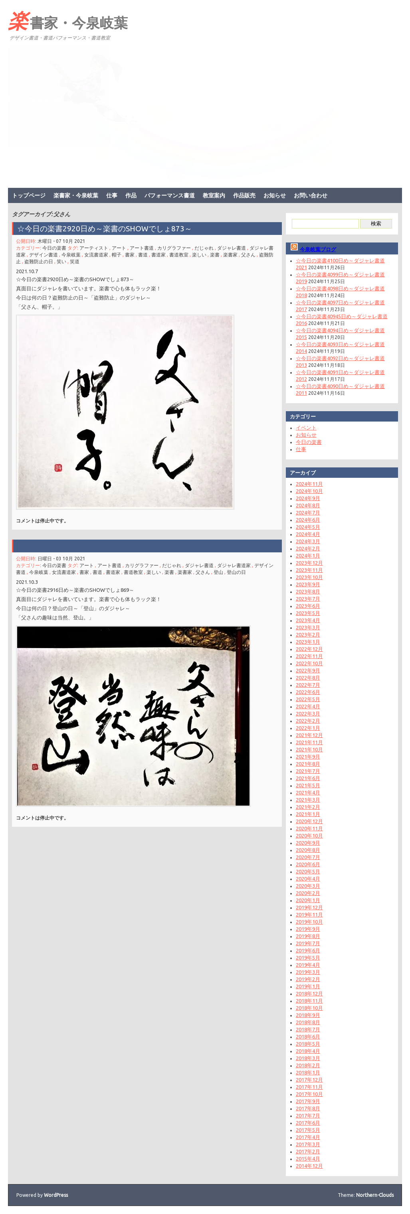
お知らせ (274, 195)
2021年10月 (309, 749)
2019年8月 (308, 936)
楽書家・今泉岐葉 (68, 20)
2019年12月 (309, 907)
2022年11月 (309, 656)
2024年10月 (309, 491)
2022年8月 (308, 677)
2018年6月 (308, 1036)
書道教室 (178, 254)
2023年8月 (308, 591)
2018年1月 (308, 1072)
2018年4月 (308, 1051)
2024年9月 (308, 498)
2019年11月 (309, 914)
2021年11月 (309, 742)
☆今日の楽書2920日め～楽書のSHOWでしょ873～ (108, 228)
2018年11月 (309, 1000)
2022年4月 (308, 706)
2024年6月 (308, 519)
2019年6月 (308, 950)
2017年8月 (308, 1108)
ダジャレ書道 (231, 247)
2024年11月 (309, 484)
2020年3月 (308, 886)
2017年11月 (309, 1087)
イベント (306, 427)
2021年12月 (309, 735)
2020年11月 (309, 828)
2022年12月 (309, 649)
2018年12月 (309, 993)
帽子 (116, 254)
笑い (61, 261)
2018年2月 (308, 1065)
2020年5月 (308, 871)
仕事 (111, 195)
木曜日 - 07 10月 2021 (61, 241)
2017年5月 (308, 1130)
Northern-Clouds (375, 1195)
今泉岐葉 (71, 254)
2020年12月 (309, 821)
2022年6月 (308, 692)
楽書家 (230, 254)
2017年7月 (308, 1115)
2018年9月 (308, 1015)
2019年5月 (308, 957)
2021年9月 (308, 756)
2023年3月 (308, 627)
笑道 (74, 261)
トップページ (29, 195)
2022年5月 (308, 699)
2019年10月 (309, 921)
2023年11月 (309, 570)
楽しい (199, 254)
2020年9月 (308, 842)
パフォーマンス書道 (170, 195)
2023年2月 (308, 634)
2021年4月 (308, 792)
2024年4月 (308, 534)
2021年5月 (308, 785)
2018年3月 (308, 1058)
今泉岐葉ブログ (318, 249)
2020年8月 (308, 850)
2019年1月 (308, 986)
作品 (131, 195)
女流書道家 (96, 254)
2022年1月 (308, 728)
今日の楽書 (54, 247)
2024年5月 (308, 527)
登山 (218, 572)
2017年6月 (308, 1122)
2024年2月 (308, 548)
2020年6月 (308, 864)
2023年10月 (309, 577)
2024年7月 (308, 512)
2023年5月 (308, 613)
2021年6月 (308, 778)
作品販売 (244, 195)
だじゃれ (204, 247)
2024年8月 (308, 505)
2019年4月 (308, 965)
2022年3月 (308, 713)
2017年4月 (308, 1137)
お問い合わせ (310, 195)
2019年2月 (308, 979)
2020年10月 (309, 835)
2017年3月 (308, 1144)
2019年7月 (308, 943)
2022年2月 (308, 720)
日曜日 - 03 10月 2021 (61, 558)
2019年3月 (308, 972)
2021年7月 (308, 771)
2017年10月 (309, 1094)
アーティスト (93, 247)
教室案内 (214, 195)
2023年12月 (309, 563)
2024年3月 (308, 541)
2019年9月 (308, 929)
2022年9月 (308, 670)
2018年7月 (308, 1029)
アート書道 (142, 247)
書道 (143, 254)
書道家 (158, 254)
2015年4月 (308, 1158)
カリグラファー (174, 247)
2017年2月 (308, 1151)
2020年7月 (308, 857)
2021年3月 (308, 799)
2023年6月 (308, 606)
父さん (248, 254)
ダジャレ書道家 (234, 565)
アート (119, 247)
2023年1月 (308, 641)
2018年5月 (308, 1043)
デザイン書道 (43, 254)
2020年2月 (308, 893)
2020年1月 (308, 900)
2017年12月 (309, 1079)
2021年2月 (308, 807)
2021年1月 (308, 814)
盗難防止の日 (38, 261)
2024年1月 (308, 555)
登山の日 (236, 572)
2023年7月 (308, 598)
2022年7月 (308, 685)
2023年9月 (308, 584)
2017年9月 (308, 1101)
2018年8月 (308, 1022)
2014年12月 (309, 1166)
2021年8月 (308, 764)
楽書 (215, 254)
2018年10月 (309, 1008)
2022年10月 (309, 663)
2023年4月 (308, 620)
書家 (130, 254)
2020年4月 (308, 878)
